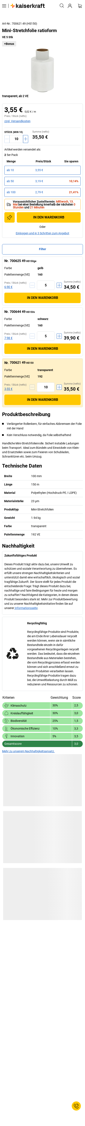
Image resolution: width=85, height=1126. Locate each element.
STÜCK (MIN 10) (13, 132)
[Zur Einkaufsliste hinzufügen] (9, 217)
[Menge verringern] (7, 139)
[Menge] (16, 139)
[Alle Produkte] (4, 6)
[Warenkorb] (80, 6)
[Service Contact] (76, 1106)
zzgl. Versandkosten (17, 121)
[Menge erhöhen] (25, 139)
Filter (42, 249)
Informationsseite (26, 608)
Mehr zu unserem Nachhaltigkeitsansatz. (28, 751)
